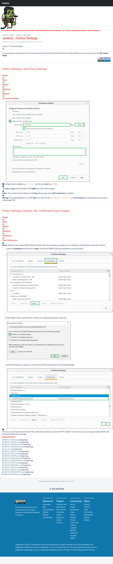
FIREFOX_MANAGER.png (12, 444)
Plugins (18, 35)
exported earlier (77, 249)
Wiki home (56, 488)
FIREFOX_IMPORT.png (11, 442)
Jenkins (5, 35)
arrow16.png (8, 449)
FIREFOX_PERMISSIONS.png (14, 447)
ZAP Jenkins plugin (48, 189)
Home (12, 35)
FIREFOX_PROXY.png (11, 440)
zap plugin (27, 35)
